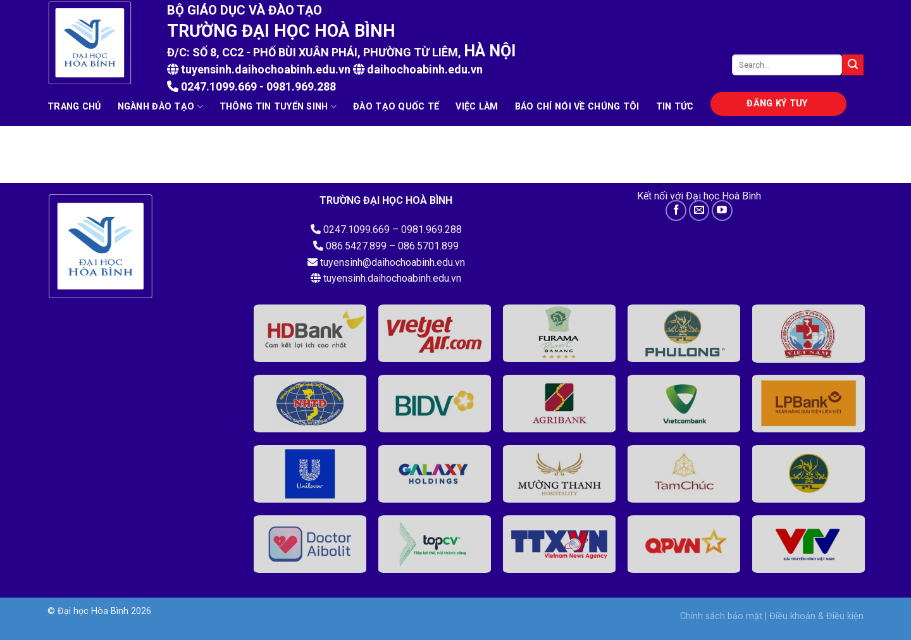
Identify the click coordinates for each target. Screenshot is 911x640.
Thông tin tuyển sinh (278, 107)
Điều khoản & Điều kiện (816, 616)
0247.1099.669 (217, 86)
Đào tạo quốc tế (396, 106)
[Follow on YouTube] (722, 210)
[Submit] (853, 65)
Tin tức (675, 106)
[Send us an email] (699, 210)
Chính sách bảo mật (721, 616)
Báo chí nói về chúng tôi (577, 106)
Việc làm (477, 106)
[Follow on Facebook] (676, 210)
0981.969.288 (301, 86)
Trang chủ (74, 106)
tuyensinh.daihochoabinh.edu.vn (258, 69)
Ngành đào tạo (160, 107)
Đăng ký (777, 103)
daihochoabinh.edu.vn (425, 69)
